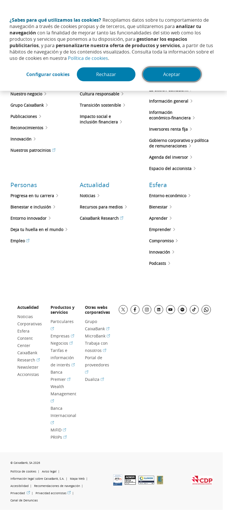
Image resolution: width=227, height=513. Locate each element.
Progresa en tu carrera (32, 195)
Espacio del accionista (170, 168)
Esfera (158, 185)
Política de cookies (88, 58)
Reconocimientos (26, 127)
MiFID (58, 430)
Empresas (62, 336)
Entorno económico (167, 195)
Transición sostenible (100, 105)
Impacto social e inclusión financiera (99, 119)
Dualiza (94, 379)
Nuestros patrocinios (32, 150)
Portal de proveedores (97, 365)
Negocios (62, 343)
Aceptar (171, 74)
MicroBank (97, 336)
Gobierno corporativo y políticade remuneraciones (179, 143)
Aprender (158, 218)
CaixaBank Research (101, 218)
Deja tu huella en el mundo (36, 229)
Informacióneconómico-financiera (170, 115)
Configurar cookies (48, 74)
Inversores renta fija (168, 129)
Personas (23, 185)
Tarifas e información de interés (63, 358)
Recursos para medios (101, 207)
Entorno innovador (28, 218)
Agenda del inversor (168, 157)
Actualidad (94, 185)
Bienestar (158, 207)
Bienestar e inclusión (30, 207)
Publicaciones (23, 116)
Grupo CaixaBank (27, 105)
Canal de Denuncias (24, 500)
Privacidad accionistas (53, 493)
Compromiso (161, 240)
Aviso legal (49, 471)
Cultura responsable (99, 94)
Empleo (19, 240)
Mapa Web (77, 479)
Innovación (20, 139)
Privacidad (20, 493)
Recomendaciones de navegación (57, 486)
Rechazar (106, 74)
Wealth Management (63, 394)
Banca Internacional (63, 415)
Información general (168, 101)
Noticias (87, 195)
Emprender (160, 229)
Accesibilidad (19, 486)
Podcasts (157, 263)
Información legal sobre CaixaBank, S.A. (37, 479)
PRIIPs (59, 437)
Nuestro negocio (26, 94)
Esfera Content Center (25, 338)
